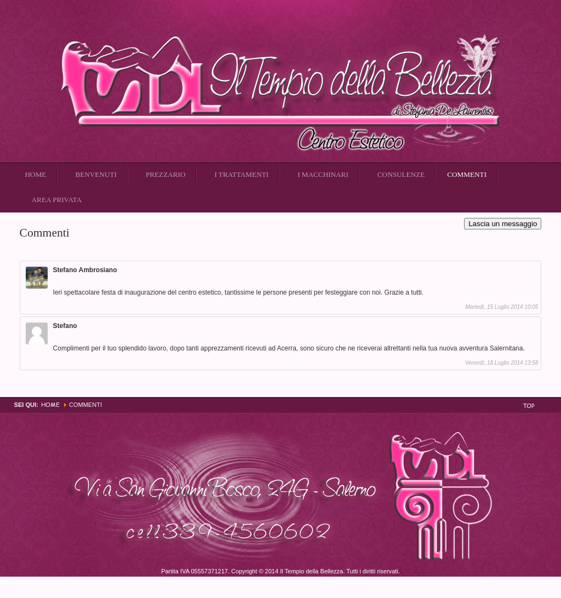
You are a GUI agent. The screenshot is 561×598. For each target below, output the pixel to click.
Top (529, 405)
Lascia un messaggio (502, 224)
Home (50, 404)
